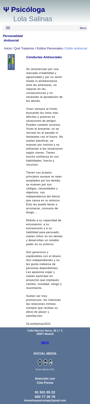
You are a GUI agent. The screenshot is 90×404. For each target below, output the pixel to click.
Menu (46, 28)
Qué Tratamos (24, 48)
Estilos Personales (50, 48)
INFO (45, 342)
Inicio (8, 48)
